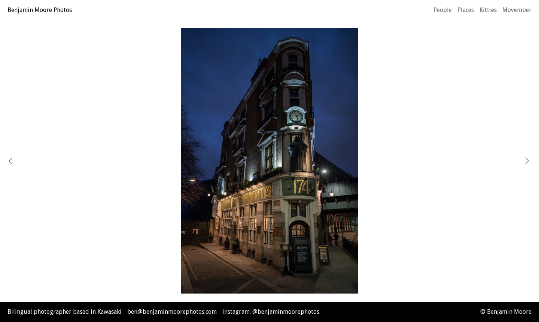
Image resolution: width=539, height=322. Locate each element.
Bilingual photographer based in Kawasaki (64, 311)
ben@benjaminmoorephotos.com (172, 311)
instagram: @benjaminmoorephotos (270, 311)
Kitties (488, 9)
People (442, 9)
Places (465, 9)
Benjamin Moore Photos (39, 9)
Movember (517, 9)
